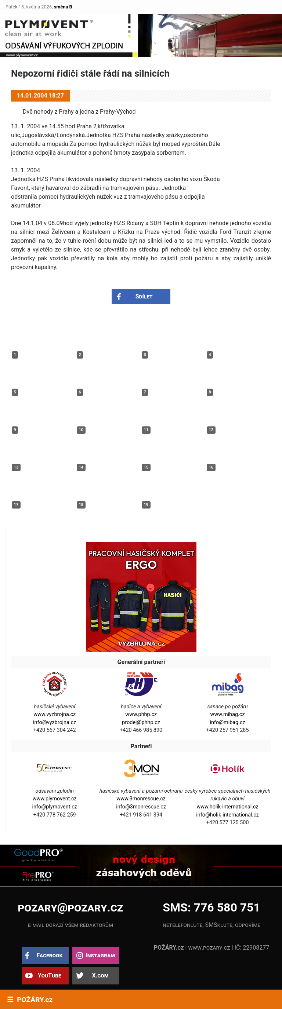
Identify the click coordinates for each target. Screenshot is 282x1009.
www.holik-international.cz (227, 807)
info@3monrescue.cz (141, 807)
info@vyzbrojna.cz (54, 722)
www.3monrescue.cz (141, 799)
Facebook (49, 955)
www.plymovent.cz (55, 799)
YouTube (49, 975)
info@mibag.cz (227, 722)
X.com (100, 975)
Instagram (100, 955)
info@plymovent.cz (54, 807)
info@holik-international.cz (227, 815)
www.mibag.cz (227, 714)
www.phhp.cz (141, 714)
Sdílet (144, 296)
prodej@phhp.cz (141, 722)
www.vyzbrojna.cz (54, 714)
